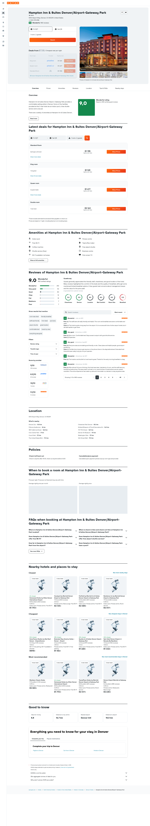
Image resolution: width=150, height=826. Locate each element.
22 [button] (58, 61)
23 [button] (62, 61)
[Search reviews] (89, 312)
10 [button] (67, 52)
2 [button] (62, 47)
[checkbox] (38, 367)
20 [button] (49, 61)
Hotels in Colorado (79, 821)
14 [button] (53, 56)
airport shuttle (34, 325)
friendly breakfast (46, 316)
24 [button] (67, 61)
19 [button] (44, 61)
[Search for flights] (3, 9)
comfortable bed (35, 329)
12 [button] (44, 56)
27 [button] (48, 66)
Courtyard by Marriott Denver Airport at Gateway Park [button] (63, 629)
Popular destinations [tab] (53, 771)
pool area (53, 321)
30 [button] (62, 66)
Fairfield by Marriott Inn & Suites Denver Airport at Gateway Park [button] (89, 629)
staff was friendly (35, 321)
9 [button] (62, 52)
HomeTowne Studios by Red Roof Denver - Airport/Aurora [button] (40, 672)
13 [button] (48, 56)
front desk (45, 321)
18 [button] (72, 56)
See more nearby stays (120, 605)
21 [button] (53, 61)
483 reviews (45, 23)
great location (45, 325)
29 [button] (58, 66)
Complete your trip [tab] (38, 771)
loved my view (46, 329)
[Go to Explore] (3, 22)
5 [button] (92, 52)
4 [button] (71, 47)
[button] (3, 3)
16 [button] (62, 56)
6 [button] (48, 52)
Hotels (40, 821)
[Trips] (3, 36)
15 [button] (58, 56)
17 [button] (67, 56)
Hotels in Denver (99, 782)
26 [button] (44, 66)
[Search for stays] (3, 13)
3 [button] (67, 47)
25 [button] (72, 61)
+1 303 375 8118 (34, 20)
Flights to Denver (38, 782)
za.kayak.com (32, 821)
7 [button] (53, 52)
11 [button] (71, 52)
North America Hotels (49, 821)
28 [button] (53, 66)
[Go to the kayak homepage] (13, 3)
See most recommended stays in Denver (115, 689)
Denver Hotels (90, 821)
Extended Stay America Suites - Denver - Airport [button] (64, 672)
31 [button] (67, 66)
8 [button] (57, 52)
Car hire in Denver (69, 782)
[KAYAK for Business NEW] (3, 30)
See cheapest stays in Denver (118, 646)
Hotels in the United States (65, 821)
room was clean (34, 316)
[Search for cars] (3, 17)
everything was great (36, 333)
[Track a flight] (3, 26)
